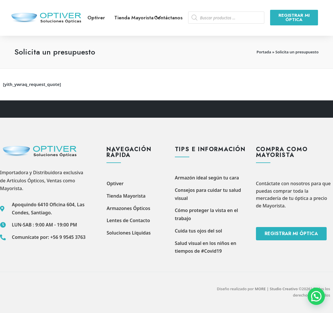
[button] (316, 296)
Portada (264, 52)
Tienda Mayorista (140, 17)
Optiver (96, 17)
